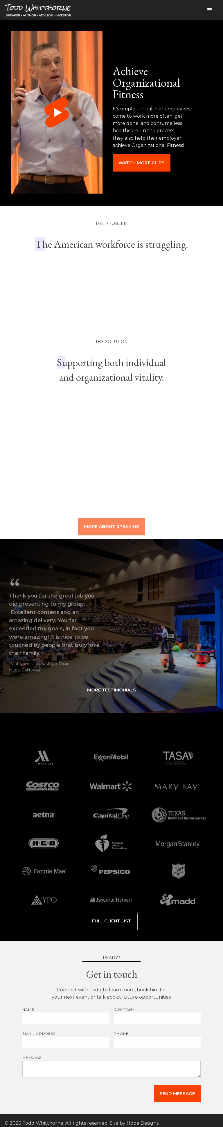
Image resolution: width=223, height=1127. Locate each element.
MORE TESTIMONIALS (111, 690)
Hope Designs (143, 1123)
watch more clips (141, 162)
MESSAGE (32, 1057)
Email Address (38, 1033)
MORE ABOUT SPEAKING (111, 534)
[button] (209, 10)
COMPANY (124, 1009)
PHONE (121, 1033)
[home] (38, 11)
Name (28, 1009)
